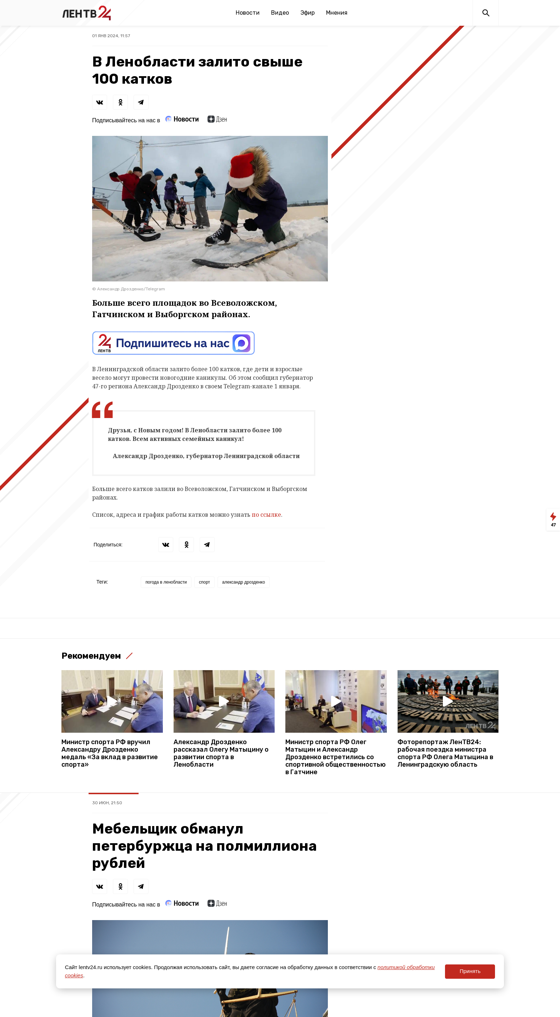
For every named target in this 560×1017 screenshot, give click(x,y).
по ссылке (266, 515)
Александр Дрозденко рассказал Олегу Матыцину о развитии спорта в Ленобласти (221, 753)
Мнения (337, 12)
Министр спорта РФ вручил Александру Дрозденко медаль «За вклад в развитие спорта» (109, 753)
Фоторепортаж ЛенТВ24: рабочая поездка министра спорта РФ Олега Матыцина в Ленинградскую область (445, 753)
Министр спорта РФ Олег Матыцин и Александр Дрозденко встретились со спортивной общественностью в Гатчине (335, 757)
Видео (280, 12)
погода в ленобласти (166, 582)
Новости (248, 12)
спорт (204, 582)
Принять (470, 971)
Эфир (307, 12)
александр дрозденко (243, 582)
